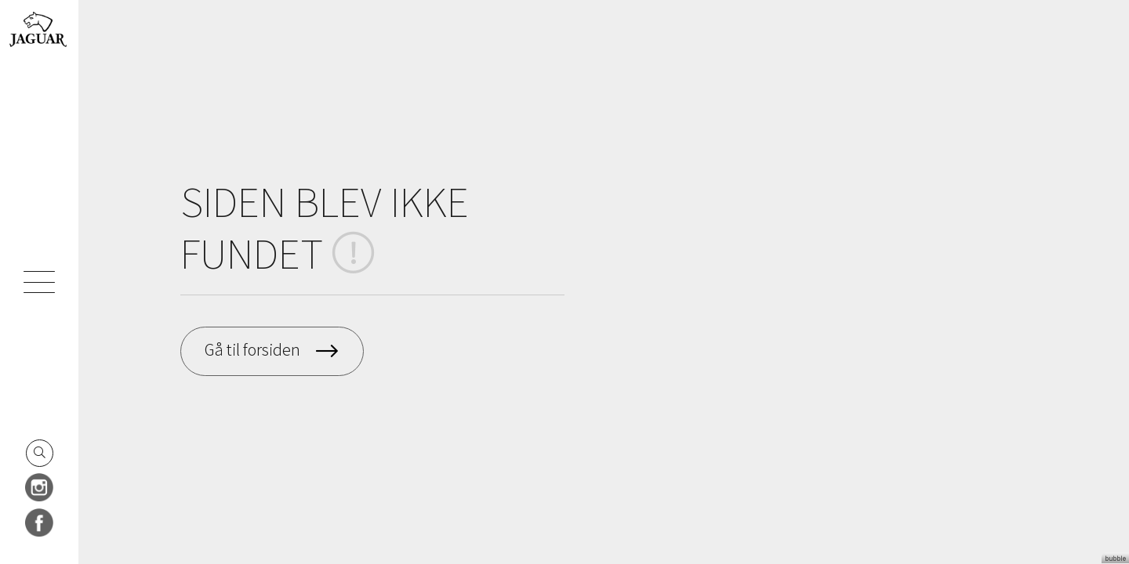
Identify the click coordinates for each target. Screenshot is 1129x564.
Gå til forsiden (252, 349)
